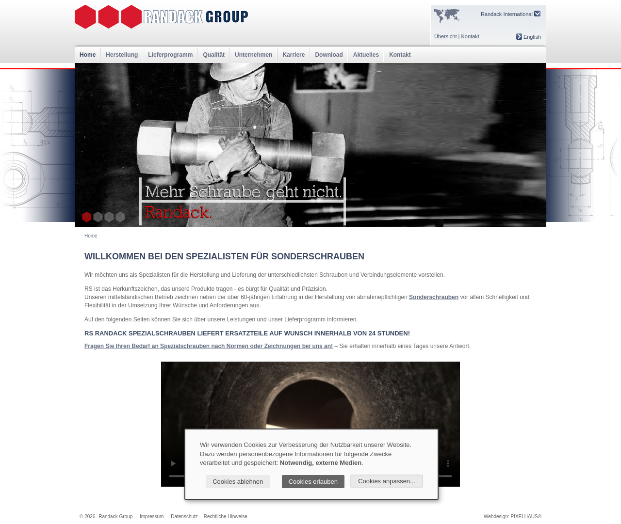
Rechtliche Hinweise (225, 516)
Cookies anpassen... (386, 481)
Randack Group (115, 516)
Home (88, 54)
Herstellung (122, 54)
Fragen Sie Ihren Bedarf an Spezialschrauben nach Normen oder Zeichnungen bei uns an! (208, 346)
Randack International (510, 14)
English (528, 37)
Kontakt (470, 36)
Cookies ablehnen (237, 481)
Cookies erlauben (313, 481)
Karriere (293, 54)
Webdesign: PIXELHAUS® (512, 516)
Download (329, 54)
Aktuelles (366, 54)
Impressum (151, 516)
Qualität (214, 54)
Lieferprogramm (170, 54)
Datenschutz (184, 516)
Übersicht (445, 36)
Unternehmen (253, 54)
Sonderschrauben (433, 297)
